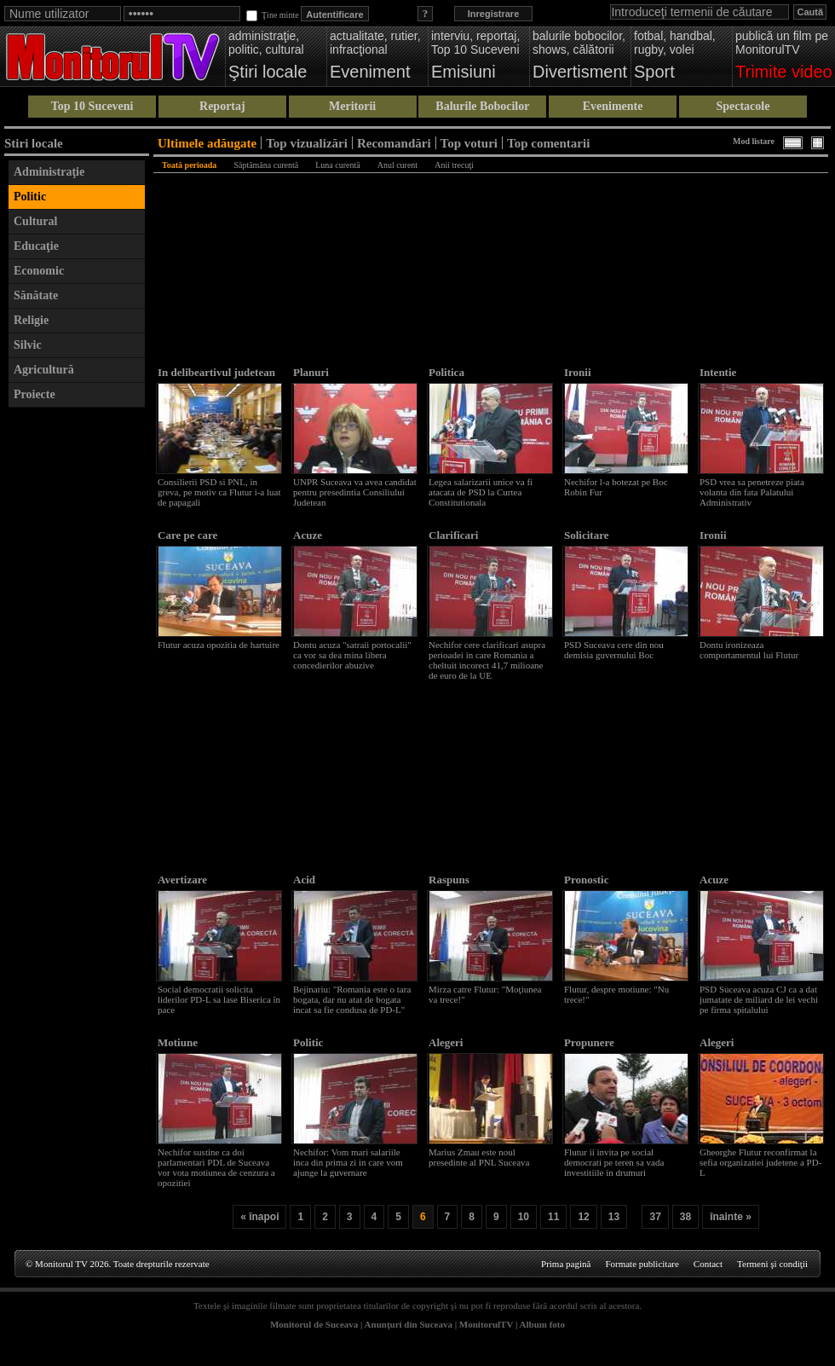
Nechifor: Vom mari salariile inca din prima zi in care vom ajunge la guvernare (348, 1162)
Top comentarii (548, 142)
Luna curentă (337, 165)
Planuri (311, 372)
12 (583, 1217)
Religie (31, 320)
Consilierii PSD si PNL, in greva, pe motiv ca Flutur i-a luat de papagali (219, 492)
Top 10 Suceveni (92, 106)
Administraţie (49, 171)
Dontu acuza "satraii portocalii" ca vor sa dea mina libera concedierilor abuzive (352, 655)
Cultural (35, 221)
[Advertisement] (77, 672)
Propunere (589, 1042)
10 (523, 1217)
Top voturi (469, 142)
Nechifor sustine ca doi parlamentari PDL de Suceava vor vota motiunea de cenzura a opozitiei (216, 1167)
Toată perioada (189, 165)
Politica (446, 372)
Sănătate (36, 295)
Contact (708, 1264)
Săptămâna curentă (265, 165)
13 (613, 1217)
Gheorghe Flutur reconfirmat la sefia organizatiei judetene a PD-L (760, 1162)
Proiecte (34, 394)
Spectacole (742, 106)
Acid (304, 879)
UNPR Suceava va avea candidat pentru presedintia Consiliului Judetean (355, 492)
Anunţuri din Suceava (408, 1324)
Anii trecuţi (454, 165)
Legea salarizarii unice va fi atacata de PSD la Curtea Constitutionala (481, 492)
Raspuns (449, 879)
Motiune (178, 1042)
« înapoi (259, 1217)
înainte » (731, 1217)
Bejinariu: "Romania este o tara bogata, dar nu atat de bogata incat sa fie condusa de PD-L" (352, 999)
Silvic (28, 345)
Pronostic (586, 879)
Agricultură (44, 369)
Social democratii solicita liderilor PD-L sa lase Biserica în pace (219, 999)
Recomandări (394, 142)
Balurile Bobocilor (482, 106)
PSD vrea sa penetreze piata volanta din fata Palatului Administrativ (752, 492)
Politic (30, 196)
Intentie (718, 372)
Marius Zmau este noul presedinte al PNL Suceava (479, 1157)
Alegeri (446, 1042)
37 (654, 1217)
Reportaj (222, 106)
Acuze (307, 535)
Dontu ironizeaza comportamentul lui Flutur (749, 650)
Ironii (577, 372)
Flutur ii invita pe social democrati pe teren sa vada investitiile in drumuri (614, 1162)
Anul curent (397, 165)
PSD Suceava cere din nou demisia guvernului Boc (614, 650)
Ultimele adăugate (207, 142)
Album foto (542, 1324)
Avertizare (182, 879)
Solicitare (586, 535)
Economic (39, 270)
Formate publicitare (641, 1264)
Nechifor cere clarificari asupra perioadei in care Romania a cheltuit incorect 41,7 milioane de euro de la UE (487, 660)
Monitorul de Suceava (314, 1324)
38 (685, 1217)
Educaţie (36, 246)
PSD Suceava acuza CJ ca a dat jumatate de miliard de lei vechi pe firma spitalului (759, 999)
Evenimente (613, 106)
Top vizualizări (307, 142)
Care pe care (187, 535)
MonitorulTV (486, 1324)
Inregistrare (494, 14)
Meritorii (352, 106)
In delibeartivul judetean (216, 372)
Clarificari (453, 535)
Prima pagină (565, 1264)
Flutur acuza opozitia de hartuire (218, 645)
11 (553, 1217)
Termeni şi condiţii (772, 1264)
